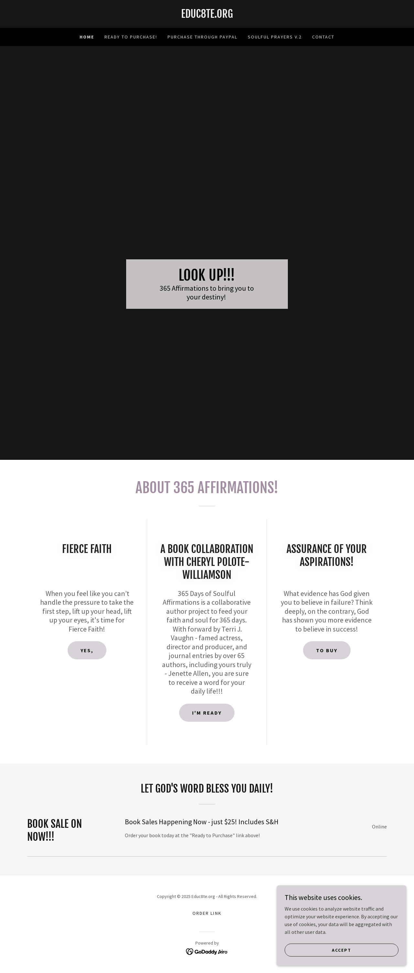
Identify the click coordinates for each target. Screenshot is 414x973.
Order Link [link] (206, 913)
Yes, (87, 650)
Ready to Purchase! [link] (130, 37)
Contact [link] (323, 37)
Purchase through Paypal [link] (202, 37)
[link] (207, 16)
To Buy (327, 650)
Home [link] (87, 37)
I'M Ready (207, 712)
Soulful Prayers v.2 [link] (275, 37)
